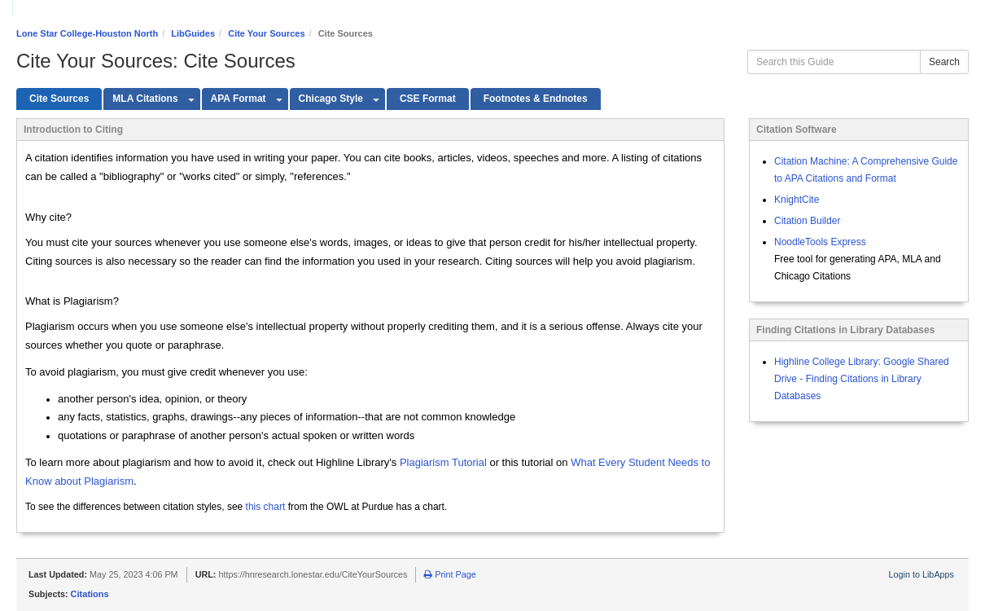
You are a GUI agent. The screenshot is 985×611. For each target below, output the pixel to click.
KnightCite (796, 199)
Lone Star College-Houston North (87, 33)
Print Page (449, 574)
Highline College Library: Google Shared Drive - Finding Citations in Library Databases (861, 379)
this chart (266, 506)
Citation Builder (807, 220)
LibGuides (193, 33)
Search (944, 62)
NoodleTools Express (820, 242)
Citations (90, 594)
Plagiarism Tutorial (443, 462)
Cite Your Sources (266, 33)
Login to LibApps (921, 574)
